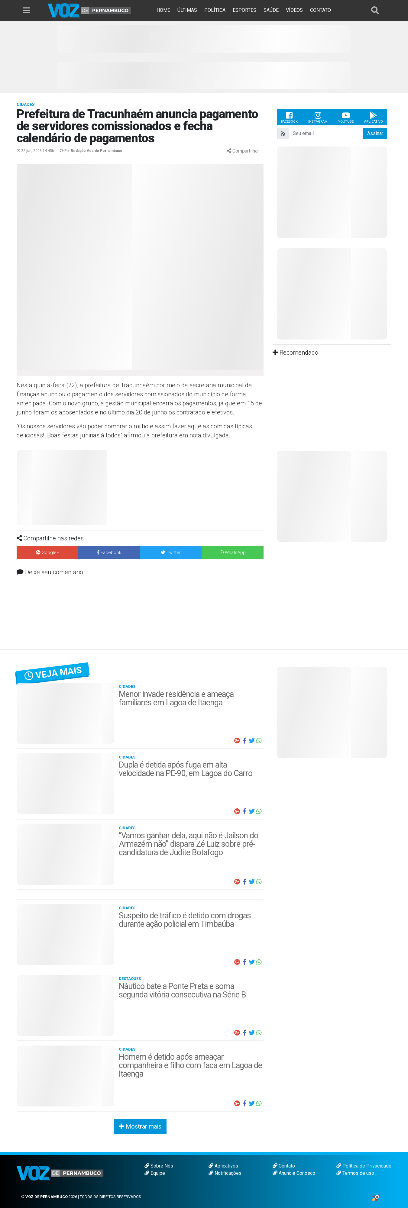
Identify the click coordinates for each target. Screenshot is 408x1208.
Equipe (154, 1173)
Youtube (346, 117)
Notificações (225, 1173)
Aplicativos (223, 1166)
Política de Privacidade (363, 1166)
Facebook (289, 117)
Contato (284, 1166)
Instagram (318, 117)
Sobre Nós (158, 1166)
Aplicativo (373, 117)
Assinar (375, 133)
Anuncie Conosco (294, 1173)
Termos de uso (355, 1173)
